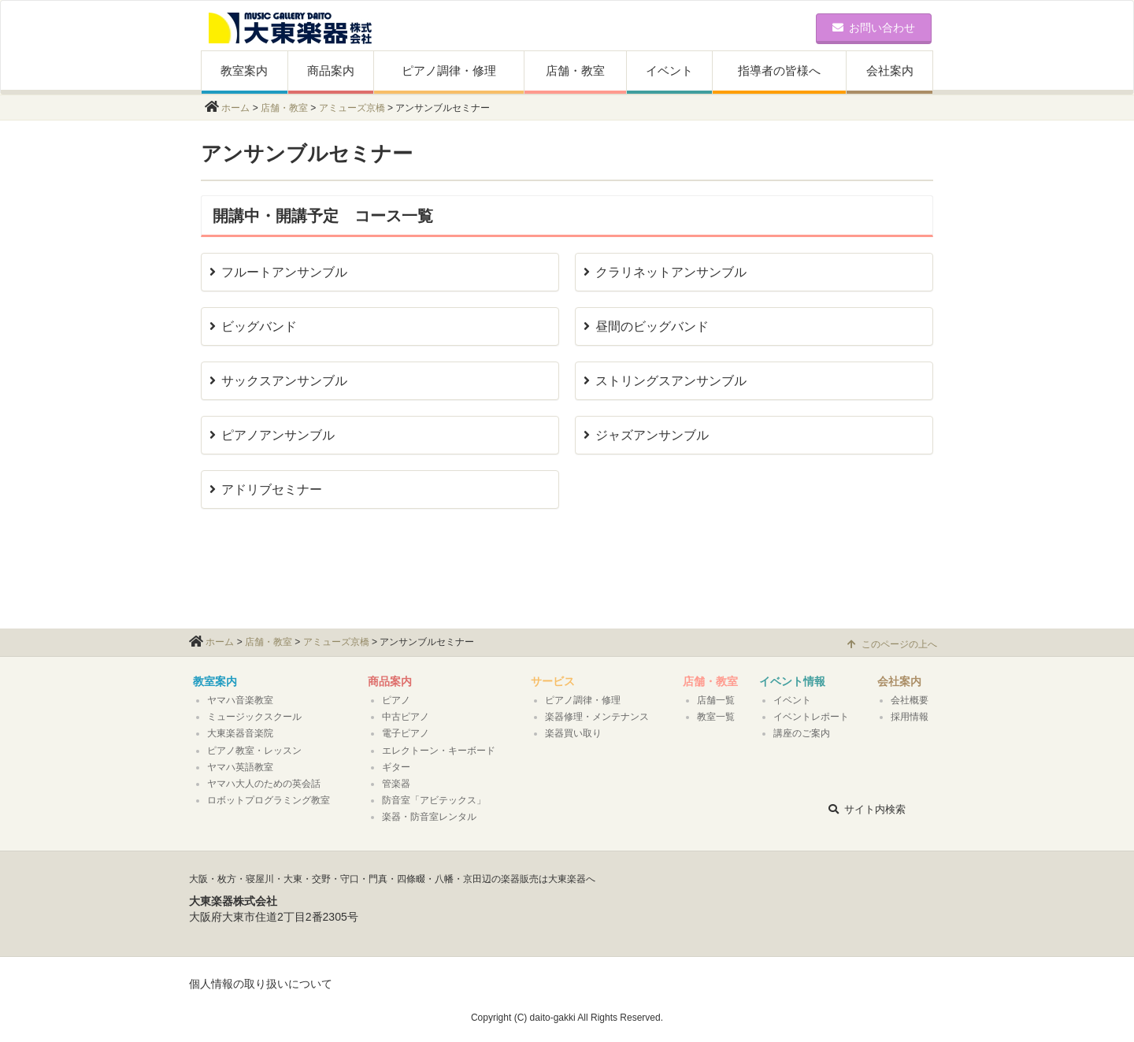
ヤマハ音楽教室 (240, 700)
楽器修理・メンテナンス (597, 716)
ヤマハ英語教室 (240, 767)
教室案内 (244, 70)
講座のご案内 (801, 733)
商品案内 (330, 70)
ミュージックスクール (254, 716)
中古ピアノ (405, 716)
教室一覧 (716, 716)
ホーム (235, 107)
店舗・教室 (575, 70)
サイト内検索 (867, 809)
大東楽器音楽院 (240, 733)
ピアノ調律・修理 (449, 70)
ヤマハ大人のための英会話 (264, 783)
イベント (669, 70)
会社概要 (909, 700)
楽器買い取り (573, 733)
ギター (396, 767)
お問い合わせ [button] (873, 27)
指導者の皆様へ (779, 70)
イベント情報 (792, 681)
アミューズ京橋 (352, 107)
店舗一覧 (716, 700)
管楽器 (396, 783)
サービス (553, 681)
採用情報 (909, 716)
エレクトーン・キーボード (438, 750)
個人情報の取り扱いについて (260, 983)
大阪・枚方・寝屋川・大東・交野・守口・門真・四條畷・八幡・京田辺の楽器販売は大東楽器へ (392, 878)
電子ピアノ (405, 733)
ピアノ (396, 700)
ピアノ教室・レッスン (254, 750)
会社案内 (890, 70)
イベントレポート (811, 716)
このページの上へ (892, 644)
